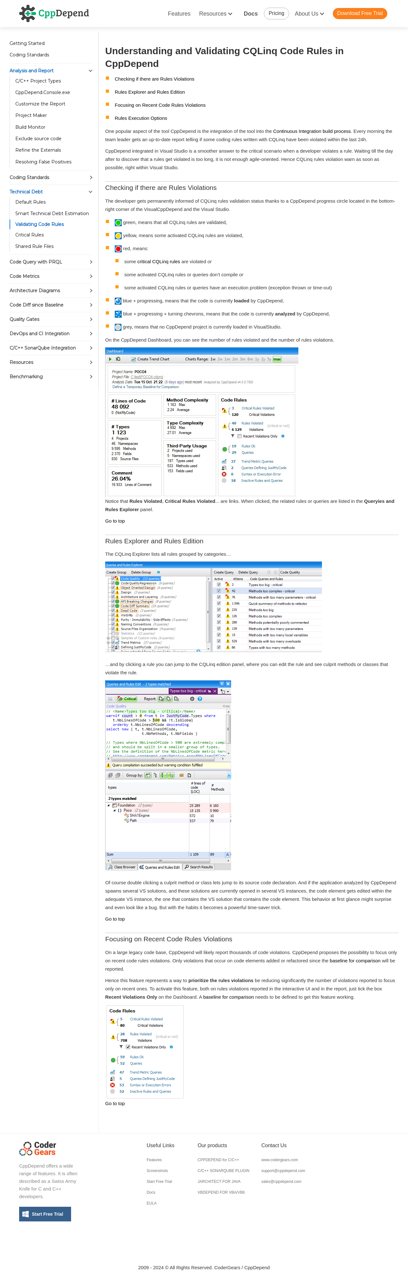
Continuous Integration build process (312, 131)
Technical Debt (26, 192)
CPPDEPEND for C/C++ (218, 1160)
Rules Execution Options (141, 118)
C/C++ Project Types (38, 81)
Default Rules (30, 202)
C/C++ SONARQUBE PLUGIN (224, 1171)
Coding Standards (29, 55)
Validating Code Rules (39, 224)
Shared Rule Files (34, 246)
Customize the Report (40, 104)
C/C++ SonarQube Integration (43, 348)
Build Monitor (30, 127)
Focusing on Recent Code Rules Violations (160, 105)
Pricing (276, 13)
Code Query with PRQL (36, 262)
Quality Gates (24, 319)
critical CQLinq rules (158, 261)
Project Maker (31, 115)
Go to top (115, 521)
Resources (21, 362)
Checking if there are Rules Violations (154, 79)
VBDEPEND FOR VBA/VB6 (221, 1192)
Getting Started (27, 43)
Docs (251, 14)
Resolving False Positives (43, 162)
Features (179, 14)
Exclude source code (38, 138)
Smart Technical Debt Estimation (52, 213)
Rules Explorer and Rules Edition (150, 92)
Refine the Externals (38, 150)
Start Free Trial (47, 1214)
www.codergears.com (279, 1160)
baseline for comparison (355, 960)
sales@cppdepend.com (281, 1181)
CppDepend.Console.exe (42, 92)
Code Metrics (24, 276)
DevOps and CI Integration (39, 334)
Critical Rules (29, 235)
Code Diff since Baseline (36, 305)
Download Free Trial (360, 13)
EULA (152, 1203)
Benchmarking (26, 377)
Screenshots (157, 1171)
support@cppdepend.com (283, 1171)
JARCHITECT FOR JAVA (219, 1181)
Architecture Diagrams (35, 290)
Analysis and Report (32, 71)
